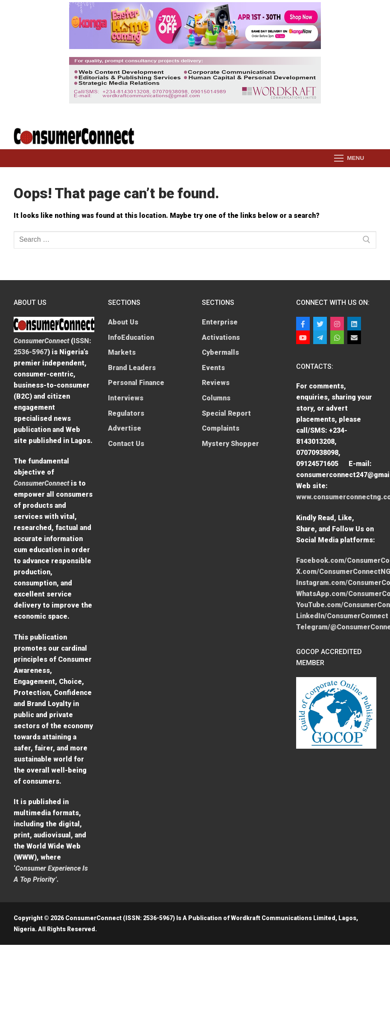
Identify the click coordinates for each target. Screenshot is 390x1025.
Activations (221, 337)
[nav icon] (349, 158)
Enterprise (220, 322)
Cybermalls (220, 352)
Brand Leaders (132, 368)
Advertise (124, 428)
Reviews (216, 383)
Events (213, 368)
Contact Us (126, 444)
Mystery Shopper (230, 444)
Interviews (125, 398)
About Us (123, 322)
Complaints (220, 428)
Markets (122, 352)
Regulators (126, 413)
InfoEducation (131, 337)
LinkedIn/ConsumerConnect (342, 616)
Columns (216, 398)
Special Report (226, 413)
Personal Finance (136, 383)
